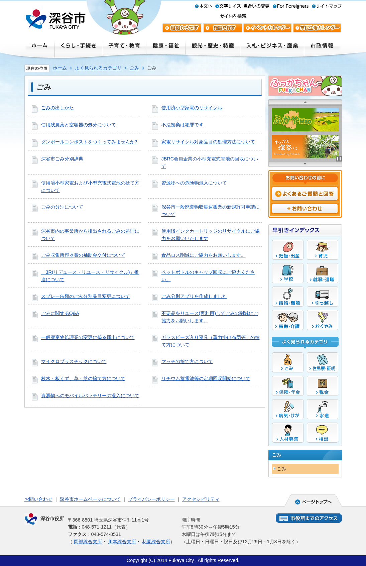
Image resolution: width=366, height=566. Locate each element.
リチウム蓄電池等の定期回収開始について (205, 378)
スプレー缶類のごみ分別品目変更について (85, 296)
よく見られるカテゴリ (98, 68)
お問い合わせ (38, 499)
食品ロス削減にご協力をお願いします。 (203, 255)
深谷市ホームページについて (90, 499)
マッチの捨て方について (187, 361)
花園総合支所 (156, 541)
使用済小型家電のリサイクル (191, 107)
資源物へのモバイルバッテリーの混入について (90, 395)
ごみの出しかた (57, 107)
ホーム (60, 68)
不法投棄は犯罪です (182, 124)
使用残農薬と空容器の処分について (78, 124)
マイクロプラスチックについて (74, 361)
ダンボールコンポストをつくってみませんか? (89, 141)
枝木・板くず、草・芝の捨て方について (83, 378)
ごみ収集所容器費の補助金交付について (83, 255)
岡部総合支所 (88, 541)
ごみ (134, 68)
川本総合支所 (122, 541)
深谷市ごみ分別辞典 (62, 158)
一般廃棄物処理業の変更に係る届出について (88, 337)
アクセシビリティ (201, 499)
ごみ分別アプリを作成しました (194, 296)
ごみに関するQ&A (60, 313)
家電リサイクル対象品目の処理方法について (208, 141)
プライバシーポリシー (151, 499)
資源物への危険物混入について (194, 183)
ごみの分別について (62, 207)
